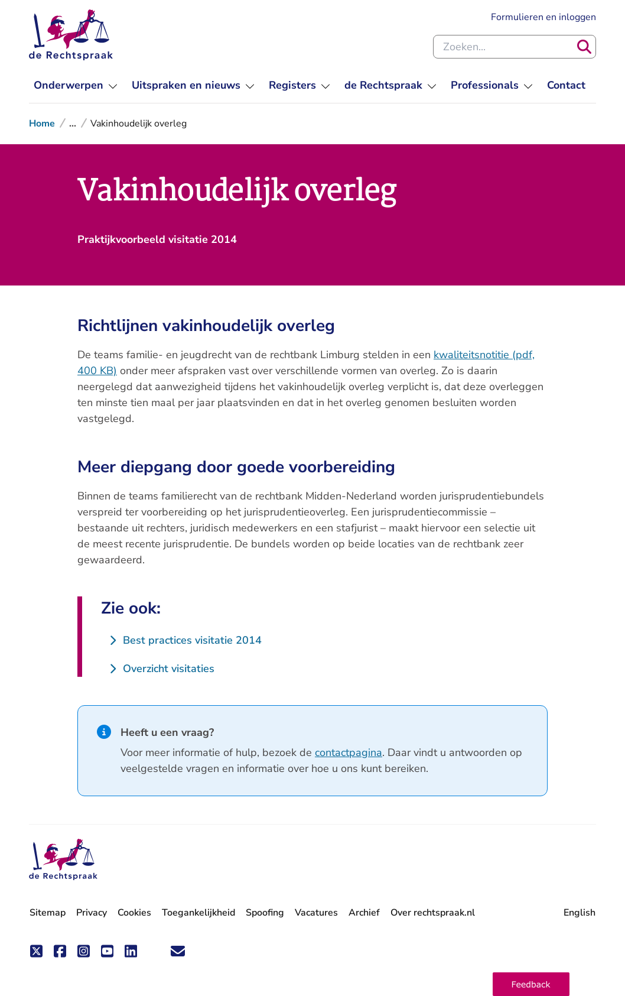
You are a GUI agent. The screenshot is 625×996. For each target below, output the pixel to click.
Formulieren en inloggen (543, 17)
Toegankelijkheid (198, 912)
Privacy (91, 912)
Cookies (134, 912)
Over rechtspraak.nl (432, 912)
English (579, 912)
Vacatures (316, 913)
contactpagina (348, 752)
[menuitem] (75, 85)
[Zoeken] (584, 47)
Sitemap (48, 912)
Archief (364, 912)
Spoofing (265, 912)
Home (42, 123)
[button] (531, 984)
